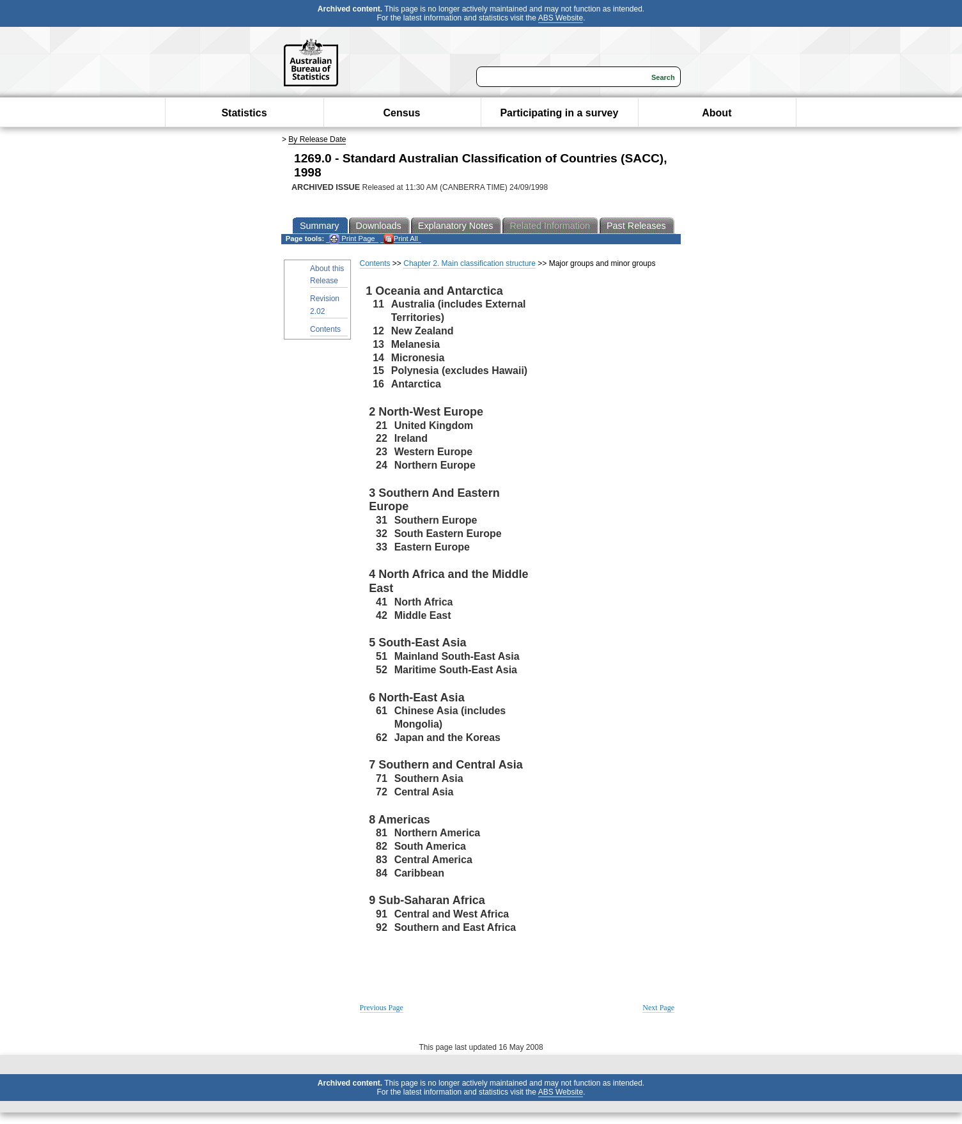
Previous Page (381, 1007)
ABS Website (560, 17)
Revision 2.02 (324, 304)
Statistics (244, 112)
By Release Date (317, 139)
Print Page (352, 239)
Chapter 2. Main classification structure (469, 263)
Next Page (658, 1007)
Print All (401, 239)
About (716, 112)
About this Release (327, 274)
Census (402, 112)
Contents (325, 329)
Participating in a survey (559, 112)
